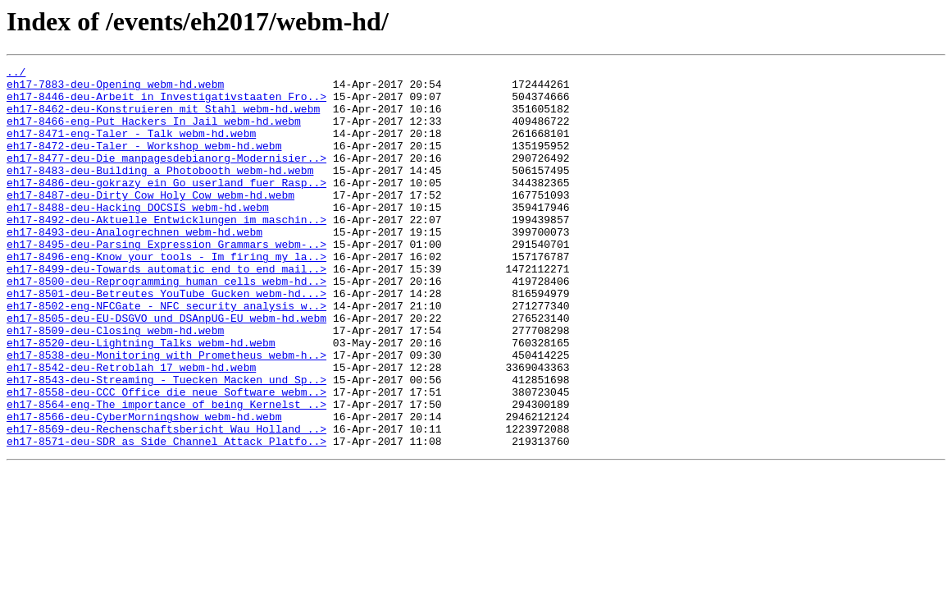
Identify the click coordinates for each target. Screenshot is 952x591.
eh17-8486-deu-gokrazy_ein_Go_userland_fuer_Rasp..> (166, 206)
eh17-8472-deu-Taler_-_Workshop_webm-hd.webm (144, 162)
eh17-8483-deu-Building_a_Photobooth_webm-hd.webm (160, 192)
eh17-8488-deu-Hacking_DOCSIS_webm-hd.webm (138, 236)
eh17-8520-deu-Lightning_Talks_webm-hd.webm (141, 399)
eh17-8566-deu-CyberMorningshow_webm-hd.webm (144, 487)
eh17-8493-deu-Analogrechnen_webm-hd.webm (134, 266)
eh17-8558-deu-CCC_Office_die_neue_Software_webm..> (166, 458)
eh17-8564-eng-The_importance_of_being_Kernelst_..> (166, 472)
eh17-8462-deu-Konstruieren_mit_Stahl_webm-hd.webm (163, 118)
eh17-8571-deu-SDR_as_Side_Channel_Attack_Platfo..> (166, 517)
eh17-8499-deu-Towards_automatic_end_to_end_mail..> (166, 310)
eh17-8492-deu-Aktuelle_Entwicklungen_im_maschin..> (166, 251)
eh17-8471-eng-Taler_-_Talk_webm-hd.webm (131, 147)
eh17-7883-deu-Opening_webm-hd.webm (115, 88)
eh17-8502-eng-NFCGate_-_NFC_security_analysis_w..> (166, 354)
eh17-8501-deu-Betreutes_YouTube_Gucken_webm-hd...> (166, 339)
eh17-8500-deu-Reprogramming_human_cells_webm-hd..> (166, 325)
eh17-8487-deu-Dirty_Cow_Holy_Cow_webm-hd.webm (150, 221)
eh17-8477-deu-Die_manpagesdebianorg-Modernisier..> (166, 177)
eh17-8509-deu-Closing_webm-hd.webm (115, 384)
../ (16, 73)
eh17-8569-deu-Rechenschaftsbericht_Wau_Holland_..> (166, 502)
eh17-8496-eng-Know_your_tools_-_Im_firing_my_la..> (166, 295)
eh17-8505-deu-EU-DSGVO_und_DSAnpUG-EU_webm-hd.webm (166, 369)
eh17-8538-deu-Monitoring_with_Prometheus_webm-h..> (166, 413)
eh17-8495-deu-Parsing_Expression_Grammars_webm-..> (166, 280)
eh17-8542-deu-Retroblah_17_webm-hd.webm (131, 428)
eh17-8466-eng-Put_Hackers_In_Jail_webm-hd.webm (154, 133)
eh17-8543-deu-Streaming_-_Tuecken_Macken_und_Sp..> (166, 443)
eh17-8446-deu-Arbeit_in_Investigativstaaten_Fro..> (166, 103)
